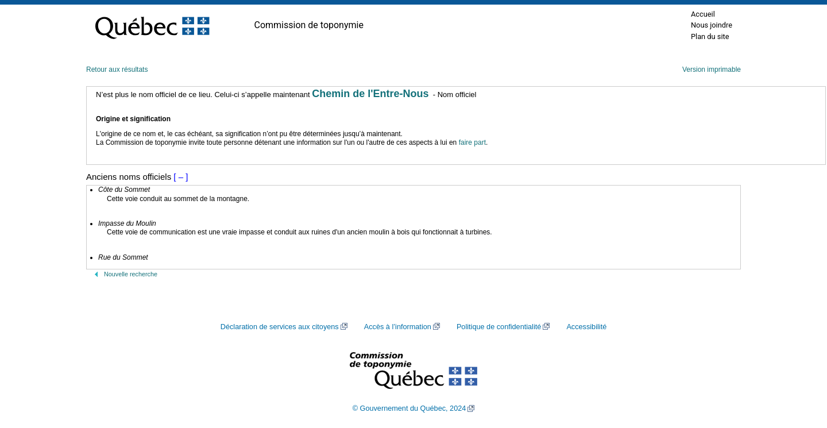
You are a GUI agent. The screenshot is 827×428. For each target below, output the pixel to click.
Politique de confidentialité (499, 327)
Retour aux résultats (117, 69)
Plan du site (710, 36)
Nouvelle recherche (130, 274)
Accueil (703, 14)
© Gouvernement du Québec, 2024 (409, 408)
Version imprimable (711, 69)
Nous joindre (711, 25)
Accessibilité (586, 327)
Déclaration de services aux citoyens (280, 327)
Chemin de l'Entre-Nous (370, 93)
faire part (472, 142)
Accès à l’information (397, 327)
